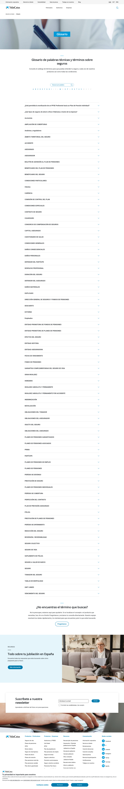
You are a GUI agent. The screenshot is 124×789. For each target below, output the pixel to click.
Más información (15, 667)
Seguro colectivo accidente (51, 763)
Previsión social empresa (51, 760)
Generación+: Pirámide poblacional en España (69, 744)
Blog (79, 2)
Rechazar (60, 785)
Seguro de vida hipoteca (31, 752)
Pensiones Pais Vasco (50, 766)
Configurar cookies (42, 785)
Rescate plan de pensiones (70, 740)
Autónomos (59, 7)
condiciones (72, 705)
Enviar (96, 701)
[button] (117, 7)
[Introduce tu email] (74, 701)
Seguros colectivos (49, 757)
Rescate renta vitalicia (69, 762)
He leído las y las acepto (72, 705)
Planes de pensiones (30, 743)
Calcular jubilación (68, 754)
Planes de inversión (30, 757)
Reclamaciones (87, 746)
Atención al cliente (28, 2)
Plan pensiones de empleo (51, 752)
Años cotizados (67, 756)
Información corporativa (12, 2)
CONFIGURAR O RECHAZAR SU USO (31, 780)
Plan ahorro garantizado (31, 766)
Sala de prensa (54, 2)
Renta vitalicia (29, 749)
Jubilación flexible (68, 759)
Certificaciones (87, 760)
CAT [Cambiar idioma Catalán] (113, 2)
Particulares (49, 7)
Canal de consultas (88, 752)
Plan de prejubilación (50, 749)
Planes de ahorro (29, 754)
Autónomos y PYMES (50, 740)
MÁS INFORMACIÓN (15, 780)
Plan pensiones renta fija (31, 760)
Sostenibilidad (41, 2)
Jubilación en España (69, 748)
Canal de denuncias (88, 749)
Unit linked (47, 743)
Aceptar (79, 785)
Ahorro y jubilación (68, 765)
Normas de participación (89, 757)
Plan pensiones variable (31, 763)
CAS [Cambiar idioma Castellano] (110, 2)
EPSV (26, 746)
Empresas (69, 7)
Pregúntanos (62, 624)
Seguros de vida (29, 740)
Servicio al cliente (87, 743)
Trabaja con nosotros (68, 2)
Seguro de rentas (48, 754)
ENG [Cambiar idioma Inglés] (117, 2)
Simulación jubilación (69, 751)
